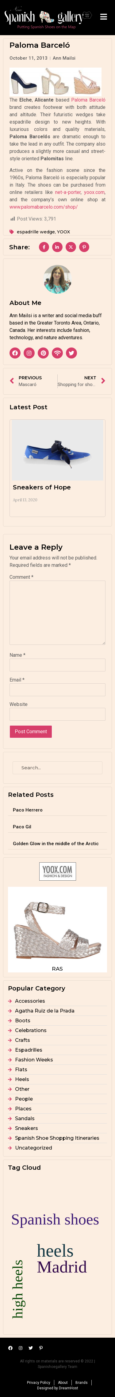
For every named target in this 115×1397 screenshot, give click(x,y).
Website (19, 704)
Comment (21, 577)
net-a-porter (68, 192)
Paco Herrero (28, 810)
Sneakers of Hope (42, 487)
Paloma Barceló (88, 100)
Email (17, 680)
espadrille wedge (36, 232)
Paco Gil (22, 827)
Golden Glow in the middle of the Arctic (56, 843)
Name (17, 655)
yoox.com (94, 192)
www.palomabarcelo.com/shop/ (44, 207)
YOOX (63, 232)
